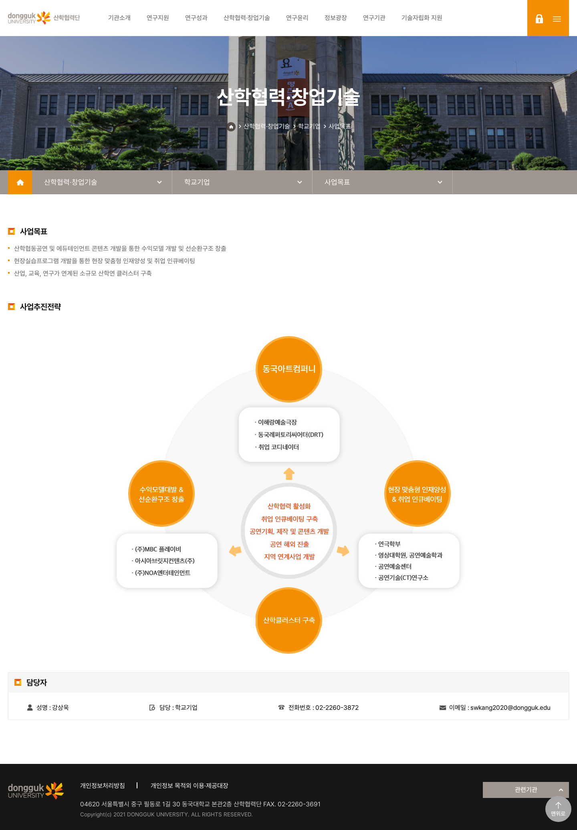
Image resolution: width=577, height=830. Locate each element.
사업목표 (340, 126)
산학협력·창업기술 (267, 126)
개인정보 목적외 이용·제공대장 (189, 786)
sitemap (557, 19)
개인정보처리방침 (102, 786)
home (20, 182)
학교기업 (309, 126)
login (539, 19)
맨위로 (558, 813)
